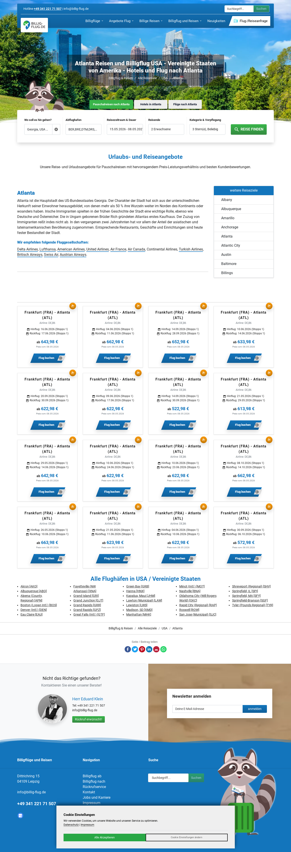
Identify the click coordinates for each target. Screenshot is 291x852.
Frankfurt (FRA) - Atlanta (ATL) (47, 315)
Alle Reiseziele (147, 78)
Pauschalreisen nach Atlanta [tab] (111, 104)
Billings (227, 273)
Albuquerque (231, 209)
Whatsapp (163, 649)
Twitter (135, 649)
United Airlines (97, 249)
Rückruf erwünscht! (88, 719)
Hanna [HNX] (135, 591)
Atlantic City (230, 245)
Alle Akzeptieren (104, 837)
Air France (118, 249)
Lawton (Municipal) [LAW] (144, 600)
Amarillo (227, 218)
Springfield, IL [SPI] (245, 591)
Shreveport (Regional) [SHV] (251, 586)
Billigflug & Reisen (121, 78)
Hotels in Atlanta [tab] (150, 104)
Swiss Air (51, 254)
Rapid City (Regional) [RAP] (198, 605)
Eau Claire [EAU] (32, 614)
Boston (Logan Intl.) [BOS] (39, 605)
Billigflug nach (94, 781)
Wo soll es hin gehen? (38, 120)
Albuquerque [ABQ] (34, 591)
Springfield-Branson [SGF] (250, 600)
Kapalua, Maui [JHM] (140, 596)
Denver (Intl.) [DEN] (34, 610)
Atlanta (177, 78)
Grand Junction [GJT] (88, 600)
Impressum (91, 803)
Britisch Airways (29, 254)
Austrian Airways (73, 254)
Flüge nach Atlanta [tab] (185, 104)
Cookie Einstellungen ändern (186, 837)
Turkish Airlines (191, 249)
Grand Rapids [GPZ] (87, 610)
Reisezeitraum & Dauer (121, 120)
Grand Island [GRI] (86, 596)
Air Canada (136, 249)
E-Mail (156, 649)
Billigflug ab (92, 776)
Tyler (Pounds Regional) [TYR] (252, 605)
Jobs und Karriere (96, 797)
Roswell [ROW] (189, 610)
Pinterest (142, 649)
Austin (226, 254)
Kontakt (89, 792)
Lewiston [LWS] (136, 605)
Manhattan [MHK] (138, 614)
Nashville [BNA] (189, 591)
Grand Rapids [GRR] (87, 605)
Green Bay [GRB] (137, 586)
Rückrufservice (94, 787)
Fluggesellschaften (72, 242)
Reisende (154, 120)
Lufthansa (47, 249)
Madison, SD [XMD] (139, 610)
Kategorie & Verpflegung (205, 120)
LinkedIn (149, 649)
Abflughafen (73, 120)
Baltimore (228, 264)
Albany (226, 200)
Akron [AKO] (29, 586)
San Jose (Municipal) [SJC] (197, 614)
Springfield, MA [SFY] (246, 596)
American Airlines (71, 249)
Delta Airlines (27, 249)
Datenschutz (71, 824)
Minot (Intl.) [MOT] (192, 586)
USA (164, 78)
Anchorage (229, 227)
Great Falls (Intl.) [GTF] (89, 614)
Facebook (128, 649)
